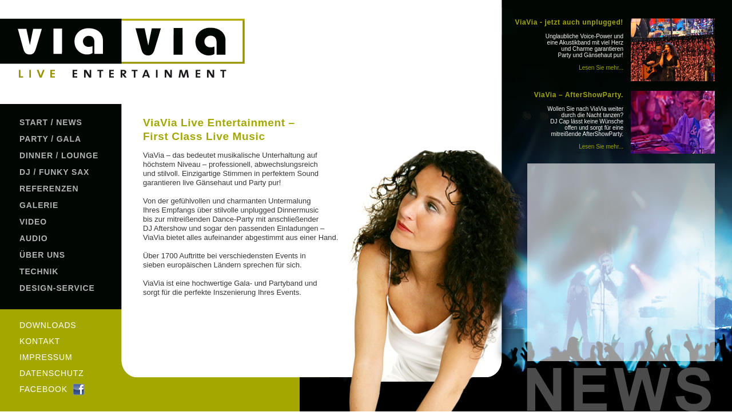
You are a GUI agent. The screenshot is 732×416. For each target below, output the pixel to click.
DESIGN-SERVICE (57, 288)
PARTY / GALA (50, 138)
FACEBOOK (43, 389)
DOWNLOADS (48, 325)
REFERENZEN (49, 188)
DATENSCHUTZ (51, 373)
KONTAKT (39, 341)
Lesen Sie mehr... (601, 68)
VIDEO (33, 221)
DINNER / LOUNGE (58, 155)
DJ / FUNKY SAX (54, 172)
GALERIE (38, 205)
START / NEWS (50, 122)
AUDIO (33, 238)
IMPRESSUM (46, 357)
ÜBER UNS (42, 254)
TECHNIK (38, 271)
